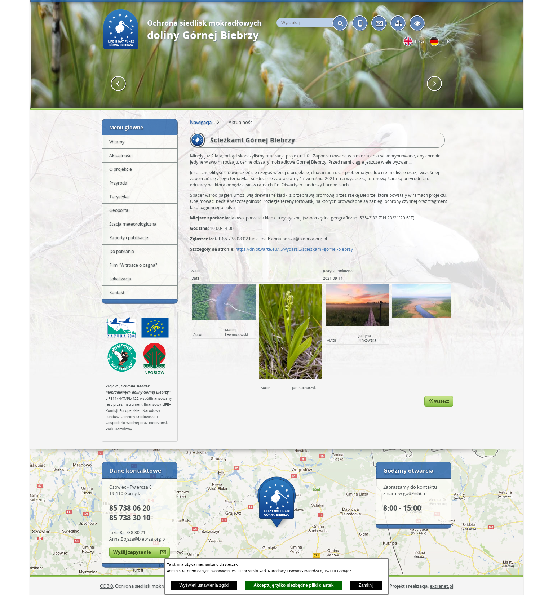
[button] (118, 84)
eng (419, 41)
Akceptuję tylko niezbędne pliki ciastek (293, 585)
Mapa (276, 502)
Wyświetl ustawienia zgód (204, 585)
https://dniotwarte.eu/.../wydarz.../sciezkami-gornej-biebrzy (294, 249)
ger (445, 41)
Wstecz (438, 401)
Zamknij (366, 585)
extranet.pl (441, 586)
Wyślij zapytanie (132, 552)
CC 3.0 (106, 586)
